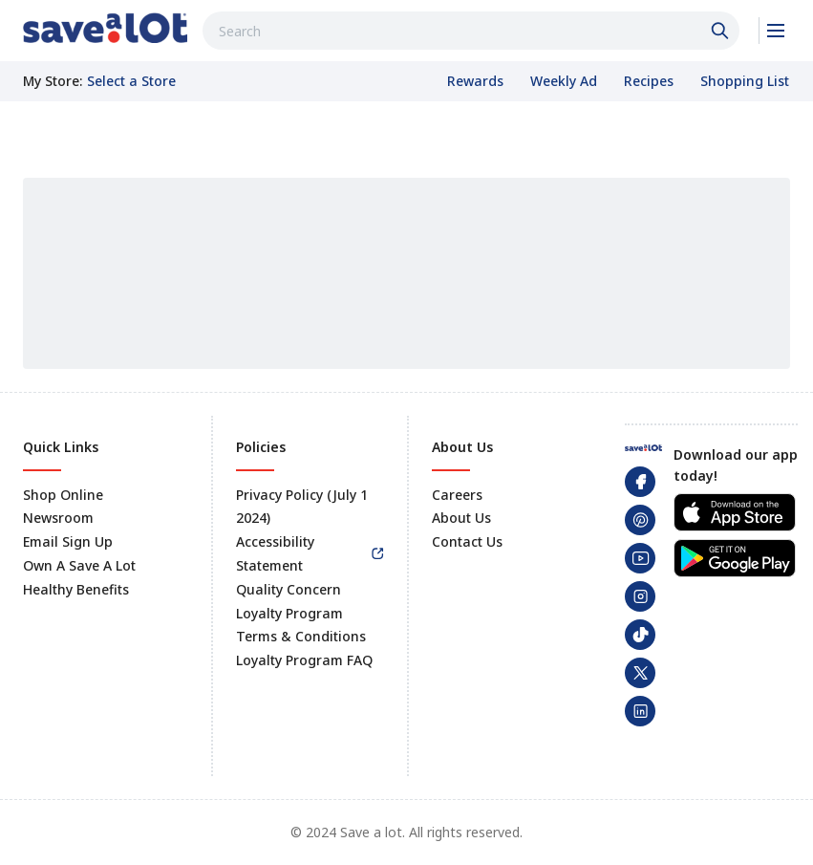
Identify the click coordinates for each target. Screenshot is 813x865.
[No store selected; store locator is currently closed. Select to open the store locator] (131, 81)
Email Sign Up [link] (68, 541)
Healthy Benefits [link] (76, 589)
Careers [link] (457, 495)
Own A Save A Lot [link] (79, 565)
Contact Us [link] (467, 541)
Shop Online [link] (63, 495)
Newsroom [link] (58, 517)
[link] (105, 27)
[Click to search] (722, 30)
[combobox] (471, 30)
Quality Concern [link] (288, 589)
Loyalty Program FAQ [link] (304, 660)
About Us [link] (461, 517)
